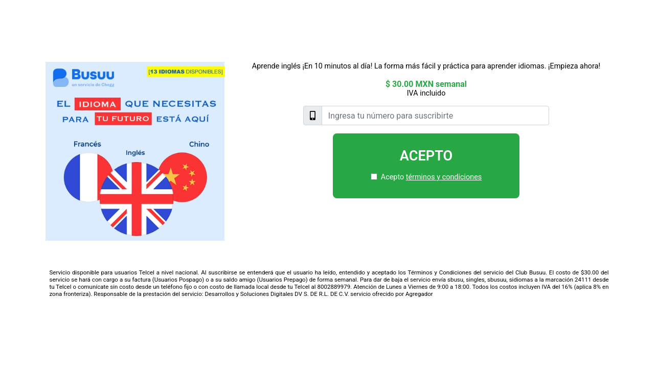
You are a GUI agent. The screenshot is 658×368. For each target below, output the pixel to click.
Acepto (426, 156)
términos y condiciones (444, 177)
